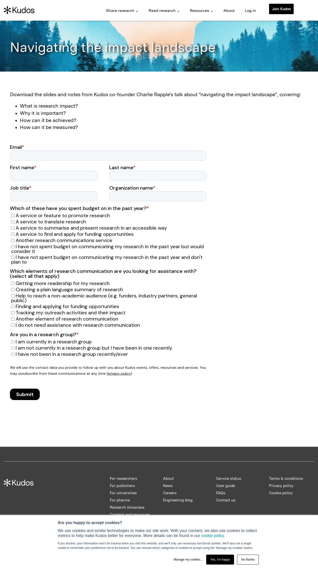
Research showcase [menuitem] (127, 507)
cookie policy (212, 535)
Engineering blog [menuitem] (178, 500)
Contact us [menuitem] (226, 500)
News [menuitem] (168, 486)
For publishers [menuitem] (122, 486)
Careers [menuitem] (170, 493)
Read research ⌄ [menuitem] (164, 10)
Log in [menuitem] (250, 10)
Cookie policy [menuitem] (281, 493)
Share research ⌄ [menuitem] (122, 10)
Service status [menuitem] (228, 478)
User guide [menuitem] (225, 486)
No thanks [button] (248, 559)
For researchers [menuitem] (123, 478)
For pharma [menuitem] (120, 500)
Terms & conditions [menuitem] (286, 478)
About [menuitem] (229, 10)
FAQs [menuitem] (220, 493)
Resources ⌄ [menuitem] (201, 10)
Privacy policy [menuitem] (281, 486)
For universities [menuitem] (123, 493)
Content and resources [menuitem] (130, 514)
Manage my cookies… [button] (188, 559)
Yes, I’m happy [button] (220, 559)
